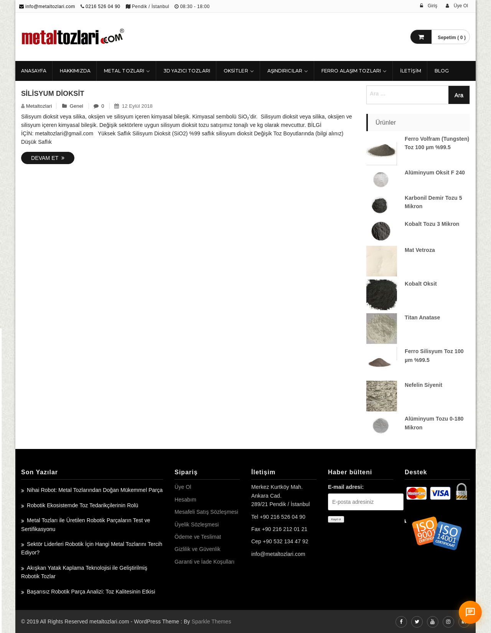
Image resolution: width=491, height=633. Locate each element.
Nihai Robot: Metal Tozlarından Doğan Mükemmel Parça (95, 490)
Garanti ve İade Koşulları (205, 562)
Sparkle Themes (211, 621)
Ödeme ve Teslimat (198, 537)
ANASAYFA (33, 71)
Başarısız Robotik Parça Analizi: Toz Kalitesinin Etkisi (91, 592)
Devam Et (47, 158)
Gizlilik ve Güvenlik (197, 549)
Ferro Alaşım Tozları (351, 71)
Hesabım (185, 500)
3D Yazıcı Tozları (186, 71)
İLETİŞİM (410, 71)
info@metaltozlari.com (47, 6)
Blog (442, 71)
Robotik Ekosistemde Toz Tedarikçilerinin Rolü (82, 505)
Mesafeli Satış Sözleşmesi (206, 512)
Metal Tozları (124, 71)
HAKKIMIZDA (75, 71)
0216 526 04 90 (103, 6)
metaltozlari (39, 106)
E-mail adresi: (346, 487)
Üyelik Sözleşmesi (197, 524)
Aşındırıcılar (284, 71)
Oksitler (236, 71)
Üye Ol (183, 487)
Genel (76, 106)
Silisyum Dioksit (52, 93)
